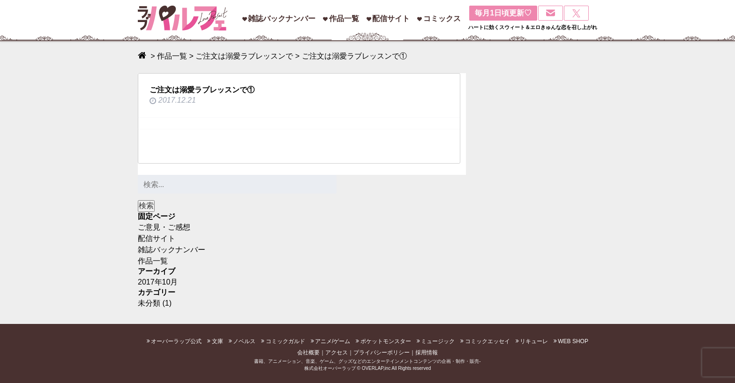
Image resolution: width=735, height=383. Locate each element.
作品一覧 (344, 19)
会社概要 (308, 352)
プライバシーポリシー (381, 352)
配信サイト (391, 19)
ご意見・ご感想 (164, 227)
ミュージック (438, 341)
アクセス (336, 352)
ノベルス (244, 341)
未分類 (149, 303)
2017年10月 (158, 282)
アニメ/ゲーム (332, 341)
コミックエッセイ (487, 341)
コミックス (442, 19)
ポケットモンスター (385, 341)
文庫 (217, 341)
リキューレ (534, 341)
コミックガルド (285, 341)
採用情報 (426, 352)
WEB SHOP (573, 341)
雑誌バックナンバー (281, 19)
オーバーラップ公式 (176, 341)
